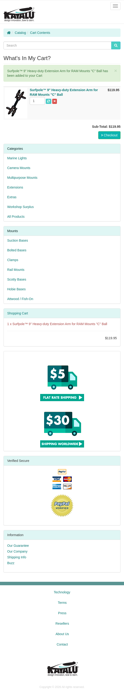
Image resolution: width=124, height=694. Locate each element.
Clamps (12, 260)
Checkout (109, 135)
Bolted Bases (16, 250)
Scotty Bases (16, 279)
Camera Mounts (18, 168)
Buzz (10, 563)
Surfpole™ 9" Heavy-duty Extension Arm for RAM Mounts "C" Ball (60, 324)
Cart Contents (40, 33)
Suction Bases (17, 240)
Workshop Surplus (20, 207)
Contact (62, 644)
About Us (62, 634)
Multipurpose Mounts (22, 177)
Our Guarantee (18, 545)
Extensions (15, 187)
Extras (11, 197)
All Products (16, 216)
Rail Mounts (15, 270)
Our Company (17, 551)
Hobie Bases (16, 289)
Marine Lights (17, 158)
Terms (62, 602)
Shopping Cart (17, 313)
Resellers (62, 623)
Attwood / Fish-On (20, 299)
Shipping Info (16, 557)
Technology (62, 592)
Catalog (20, 33)
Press (62, 613)
